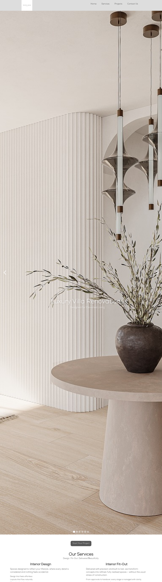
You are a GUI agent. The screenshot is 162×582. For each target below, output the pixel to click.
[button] (5, 273)
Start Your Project (81, 543)
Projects (118, 4)
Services (105, 4)
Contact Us (132, 4)
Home (93, 4)
